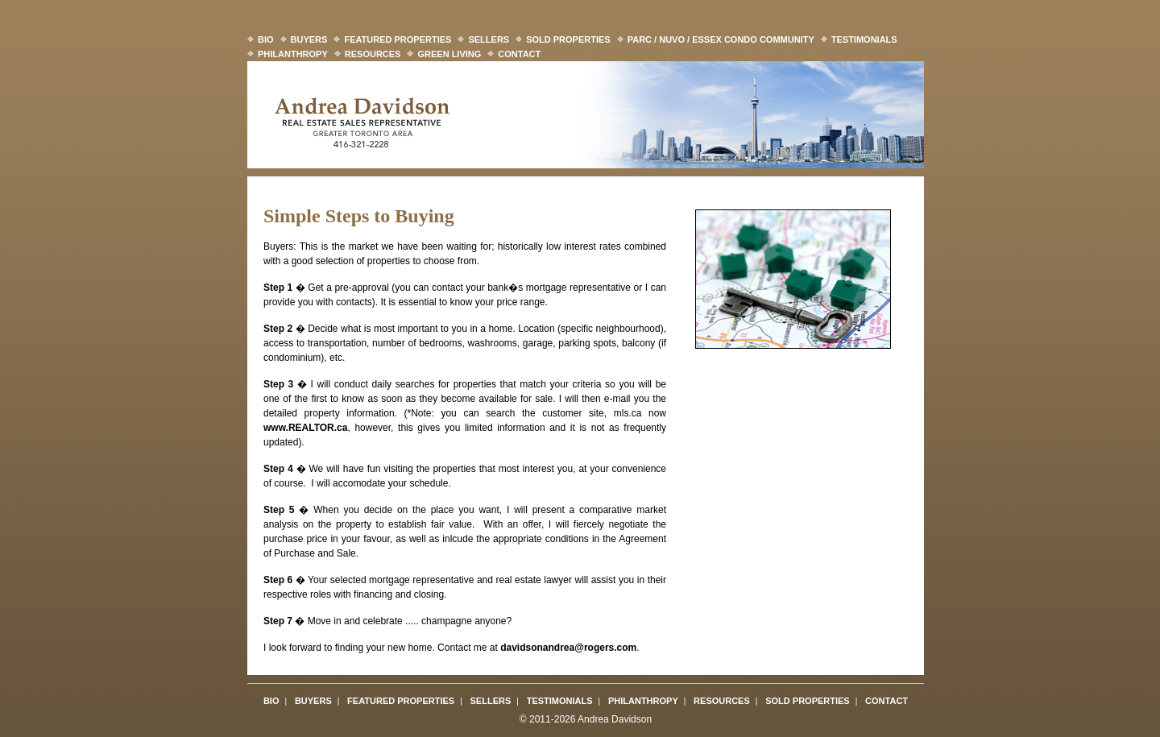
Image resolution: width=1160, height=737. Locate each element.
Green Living (449, 54)
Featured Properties (397, 39)
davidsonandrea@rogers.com (568, 647)
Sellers (488, 39)
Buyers (309, 39)
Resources (373, 54)
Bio (266, 39)
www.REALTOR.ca (305, 427)
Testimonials (864, 39)
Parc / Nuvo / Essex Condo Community (721, 39)
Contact (519, 54)
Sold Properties (568, 39)
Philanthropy (293, 54)
